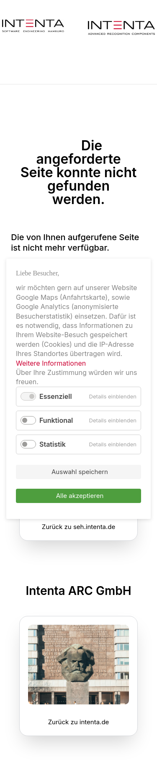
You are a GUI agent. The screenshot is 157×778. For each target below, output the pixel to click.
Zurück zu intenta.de (78, 722)
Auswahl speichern (79, 472)
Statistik (52, 444)
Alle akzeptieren (80, 496)
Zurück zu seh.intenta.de (79, 527)
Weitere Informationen (51, 363)
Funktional (56, 420)
